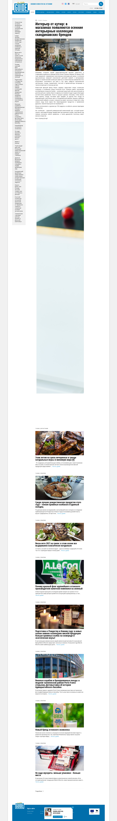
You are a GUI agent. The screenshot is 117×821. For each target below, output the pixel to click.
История (63, 12)
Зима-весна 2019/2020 (58, 812)
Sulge (72, 807)
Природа (57, 12)
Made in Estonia (17, 142)
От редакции (88, 12)
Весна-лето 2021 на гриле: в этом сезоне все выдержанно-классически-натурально (19, 57)
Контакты (29, 813)
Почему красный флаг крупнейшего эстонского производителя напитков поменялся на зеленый (19, 71)
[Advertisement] (95, 41)
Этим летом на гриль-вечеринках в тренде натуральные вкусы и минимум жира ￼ (19, 27)
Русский (78, 4)
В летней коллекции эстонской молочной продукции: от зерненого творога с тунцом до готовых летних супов (19, 204)
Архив (91, 8)
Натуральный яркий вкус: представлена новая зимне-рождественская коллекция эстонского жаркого (20, 177)
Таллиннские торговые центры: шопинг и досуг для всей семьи (19, 217)
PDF (66, 816)
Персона (74, 12)
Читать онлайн (58, 816)
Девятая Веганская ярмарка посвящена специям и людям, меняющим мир (18, 163)
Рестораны (101, 12)
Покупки (32, 12)
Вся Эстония (81, 12)
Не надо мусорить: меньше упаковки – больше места (18, 135)
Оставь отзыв (98, 8)
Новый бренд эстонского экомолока (19, 127)
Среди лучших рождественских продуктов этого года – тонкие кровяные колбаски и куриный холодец (20, 43)
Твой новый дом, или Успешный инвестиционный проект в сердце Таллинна (20, 150)
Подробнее (38, 791)
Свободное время (50, 12)
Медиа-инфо (30, 811)
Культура (69, 12)
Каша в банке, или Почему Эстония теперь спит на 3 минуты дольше (18, 189)
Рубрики (94, 12)
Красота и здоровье (40, 12)
